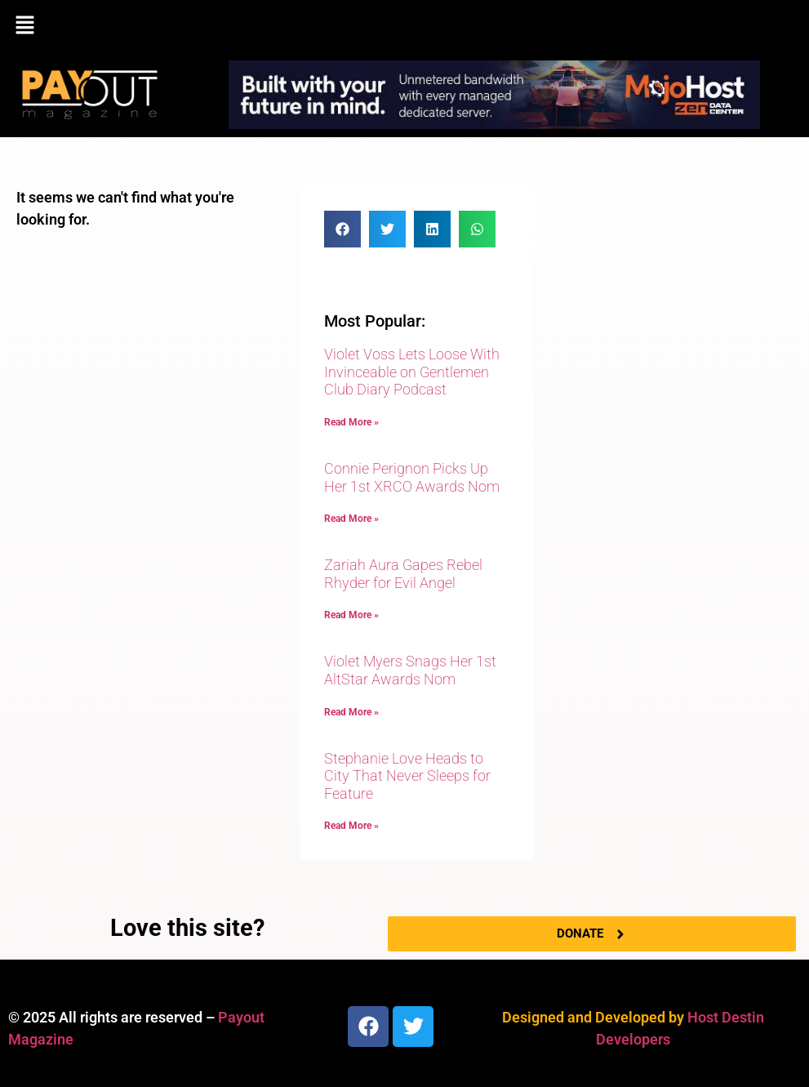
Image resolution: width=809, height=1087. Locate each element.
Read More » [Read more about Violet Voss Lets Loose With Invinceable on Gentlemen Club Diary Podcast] (351, 422)
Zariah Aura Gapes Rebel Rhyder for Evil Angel (403, 573)
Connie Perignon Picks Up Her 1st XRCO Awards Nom (412, 477)
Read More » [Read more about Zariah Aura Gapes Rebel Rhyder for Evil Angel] (351, 615)
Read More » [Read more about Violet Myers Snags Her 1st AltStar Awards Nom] (351, 712)
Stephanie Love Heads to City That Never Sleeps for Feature (407, 776)
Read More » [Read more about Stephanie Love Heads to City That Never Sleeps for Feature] (351, 825)
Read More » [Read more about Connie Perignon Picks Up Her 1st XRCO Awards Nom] (351, 518)
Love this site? (187, 928)
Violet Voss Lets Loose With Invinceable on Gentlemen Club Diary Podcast (412, 371)
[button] (404, 26)
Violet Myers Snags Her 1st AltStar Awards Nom (410, 670)
